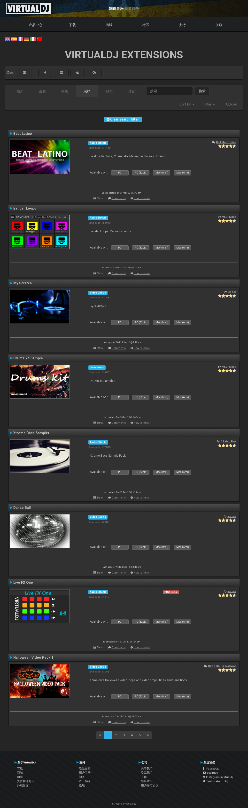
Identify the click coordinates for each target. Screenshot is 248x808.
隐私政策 (147, 781)
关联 (219, 25)
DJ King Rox (228, 441)
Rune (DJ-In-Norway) (222, 666)
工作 (144, 777)
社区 (145, 25)
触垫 (109, 91)
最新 (20, 91)
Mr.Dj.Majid (229, 217)
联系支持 (85, 768)
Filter (209, 104)
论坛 (82, 785)
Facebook (211, 768)
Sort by (186, 104)
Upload (231, 104)
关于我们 (147, 768)
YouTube (210, 772)
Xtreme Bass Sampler (31, 433)
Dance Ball (22, 508)
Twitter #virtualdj (215, 781)
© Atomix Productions (124, 803)
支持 (182, 25)
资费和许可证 (25, 781)
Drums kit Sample (28, 358)
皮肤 (42, 91)
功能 (20, 777)
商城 (109, 25)
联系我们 (147, 772)
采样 (87, 91)
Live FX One (23, 582)
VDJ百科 (84, 781)
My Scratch (22, 283)
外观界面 (23, 785)
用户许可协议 (149, 785)
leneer (231, 292)
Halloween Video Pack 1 (33, 657)
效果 (64, 91)
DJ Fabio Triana (226, 142)
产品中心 (35, 25)
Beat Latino (22, 134)
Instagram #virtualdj (218, 777)
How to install (142, 198)
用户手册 (85, 772)
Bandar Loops (24, 208)
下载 (72, 25)
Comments (119, 198)
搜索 (202, 91)
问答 (82, 777)
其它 (131, 91)
